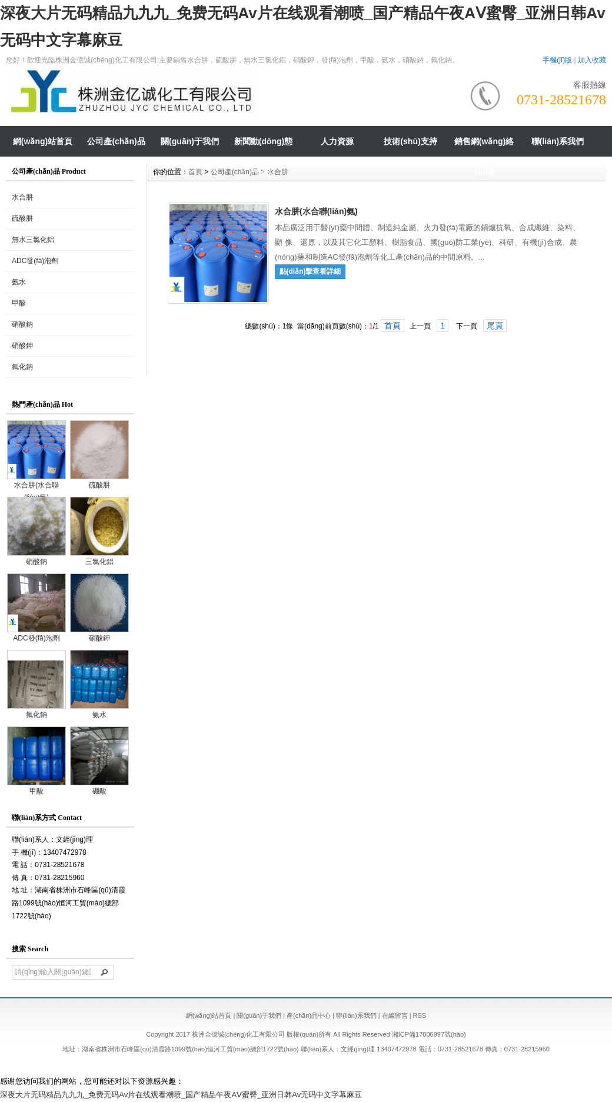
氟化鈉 (22, 367)
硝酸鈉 (22, 324)
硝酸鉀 (22, 345)
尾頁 (495, 325)
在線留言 (395, 1015)
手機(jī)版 (557, 60)
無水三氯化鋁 (33, 239)
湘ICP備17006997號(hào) (429, 1034)
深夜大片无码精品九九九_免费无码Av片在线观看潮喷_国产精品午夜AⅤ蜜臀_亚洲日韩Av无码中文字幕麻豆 (181, 1094)
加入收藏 (592, 60)
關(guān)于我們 (190, 141)
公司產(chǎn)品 (116, 141)
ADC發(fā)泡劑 (35, 261)
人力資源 (337, 141)
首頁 (195, 172)
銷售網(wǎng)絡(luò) (484, 157)
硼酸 (99, 787)
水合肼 (22, 197)
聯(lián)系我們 (557, 141)
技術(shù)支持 (410, 141)
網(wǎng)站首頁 (42, 141)
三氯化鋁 (99, 557)
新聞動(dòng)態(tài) (263, 157)
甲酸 (19, 303)
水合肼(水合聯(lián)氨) (36, 487)
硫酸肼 (22, 218)
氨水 (19, 282)
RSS (420, 1015)
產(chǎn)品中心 (309, 1015)
